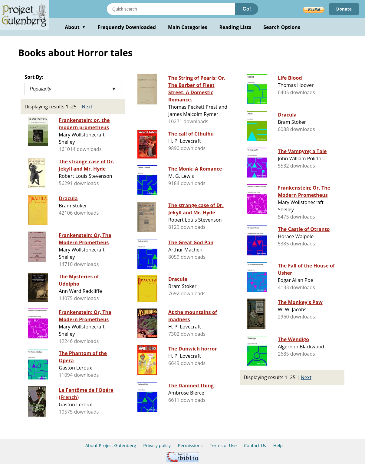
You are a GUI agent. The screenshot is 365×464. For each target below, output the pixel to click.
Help (278, 445)
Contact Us (255, 445)
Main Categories (187, 27)
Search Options (281, 27)
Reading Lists (235, 27)
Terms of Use (223, 445)
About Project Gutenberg (110, 445)
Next (87, 106)
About (75, 27)
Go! (246, 8)
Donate (344, 9)
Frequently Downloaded (127, 27)
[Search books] (171, 9)
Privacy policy (157, 445)
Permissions (190, 445)
